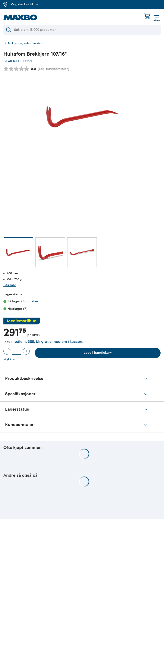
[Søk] (82, 30)
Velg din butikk (24, 4)
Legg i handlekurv (98, 352)
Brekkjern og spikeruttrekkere (25, 43)
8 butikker (30, 301)
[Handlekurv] (147, 16)
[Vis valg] (9, 359)
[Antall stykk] (16, 351)
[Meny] (157, 17)
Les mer (9, 285)
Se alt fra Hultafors (17, 61)
